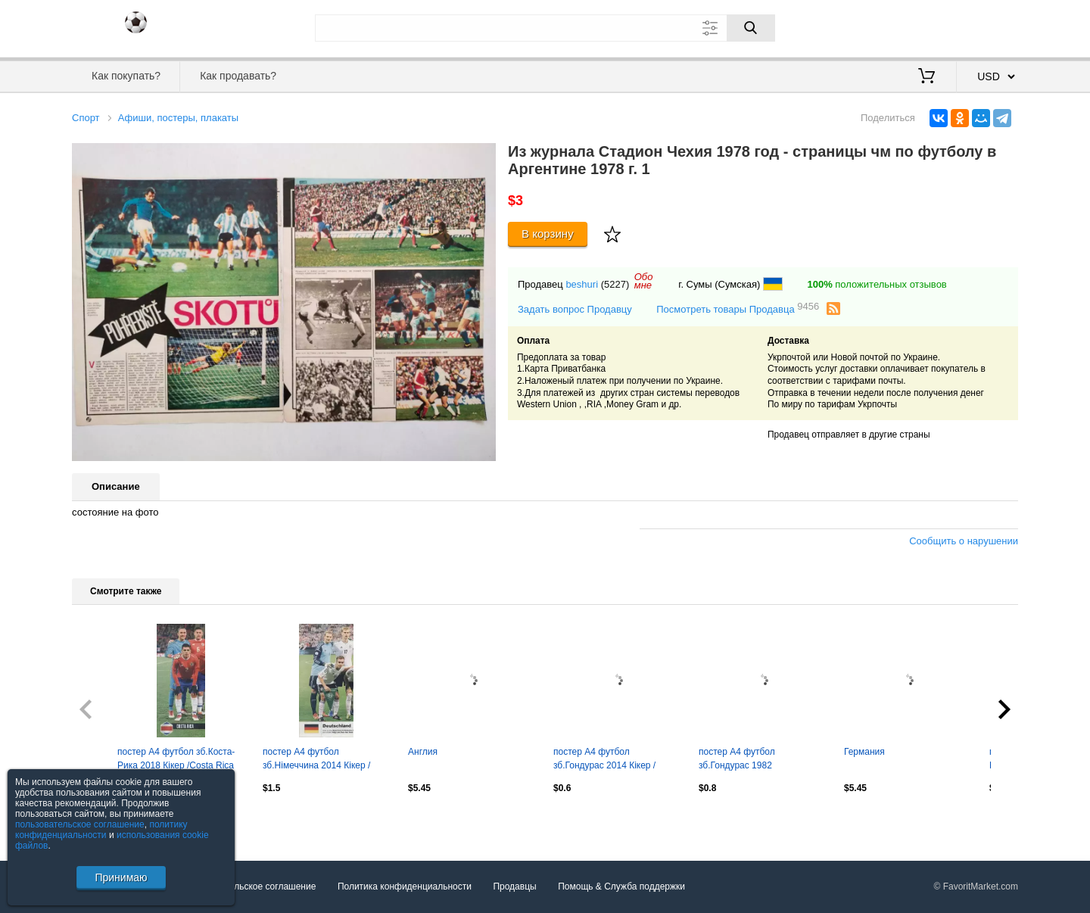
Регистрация (987, 26)
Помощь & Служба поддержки (621, 886)
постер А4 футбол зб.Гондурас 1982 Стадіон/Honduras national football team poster (753, 760)
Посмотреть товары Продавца (737, 308)
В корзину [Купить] (548, 233)
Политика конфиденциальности (405, 886)
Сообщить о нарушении (963, 541)
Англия (423, 751)
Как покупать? (126, 76)
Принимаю (121, 877)
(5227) (615, 284)
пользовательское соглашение (80, 824)
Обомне (643, 281)
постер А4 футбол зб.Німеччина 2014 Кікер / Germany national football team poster (326, 760)
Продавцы (514, 886)
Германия (864, 751)
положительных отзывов (876, 284)
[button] (482, 157)
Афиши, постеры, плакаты (178, 117)
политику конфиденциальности (101, 829)
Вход (929, 26)
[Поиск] (751, 28)
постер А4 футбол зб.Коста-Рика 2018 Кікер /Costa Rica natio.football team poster (176, 760)
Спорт (86, 117)
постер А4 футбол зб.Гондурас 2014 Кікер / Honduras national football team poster (606, 760)
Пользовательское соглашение (250, 886)
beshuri (581, 284)
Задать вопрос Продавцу (575, 309)
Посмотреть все (105, 820)
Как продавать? (238, 76)
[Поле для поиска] (545, 28)
